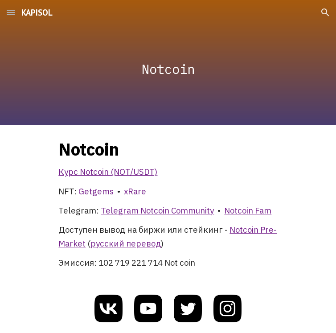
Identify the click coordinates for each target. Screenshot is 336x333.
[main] (168, 62)
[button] (10, 12)
